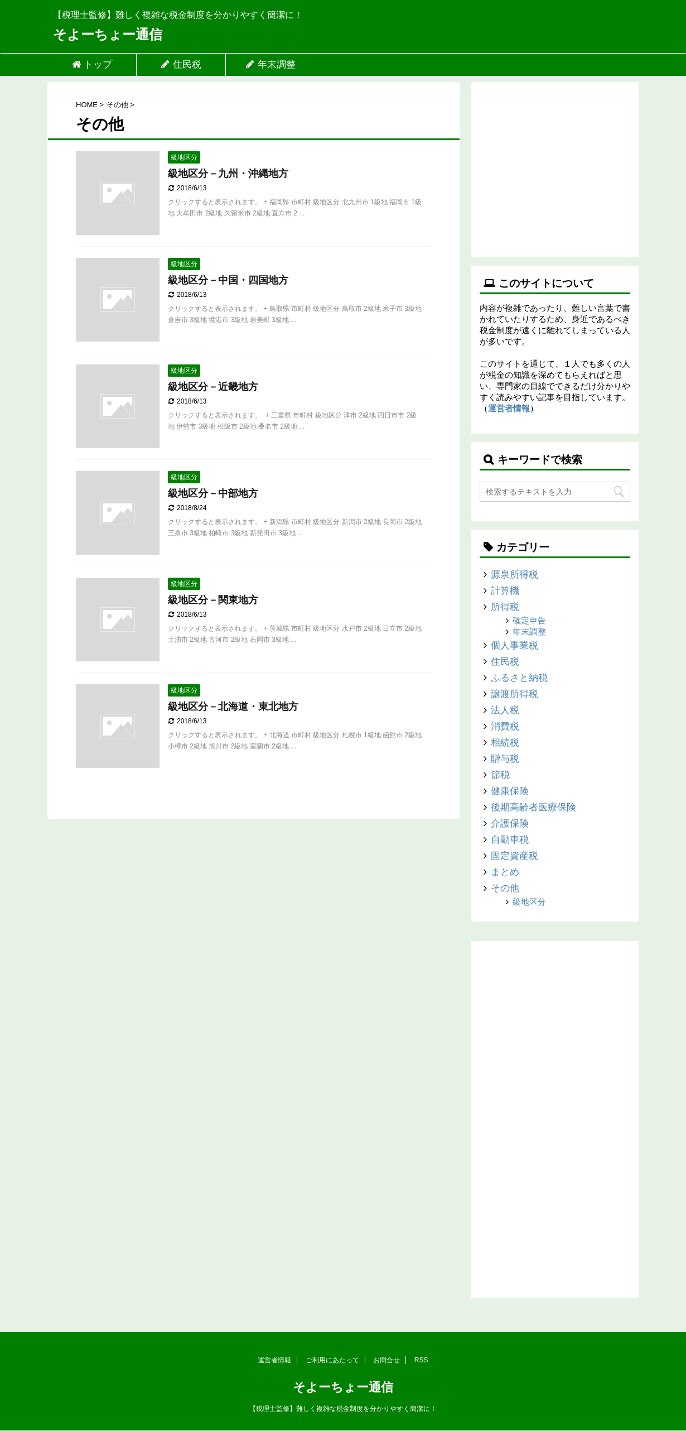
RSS (421, 1360)
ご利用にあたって (332, 1360)
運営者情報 (509, 408)
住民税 (181, 64)
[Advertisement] (555, 165)
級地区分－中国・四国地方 (228, 280)
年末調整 (270, 64)
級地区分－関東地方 (213, 600)
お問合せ (386, 1360)
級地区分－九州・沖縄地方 (228, 173)
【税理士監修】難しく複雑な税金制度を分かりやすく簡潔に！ (343, 1409)
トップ (91, 64)
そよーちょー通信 (107, 34)
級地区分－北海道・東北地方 (233, 706)
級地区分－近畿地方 (213, 386)
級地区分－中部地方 (213, 493)
